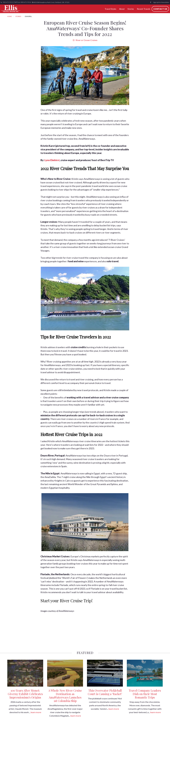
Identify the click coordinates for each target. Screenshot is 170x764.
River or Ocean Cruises (85, 40)
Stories (131, 9)
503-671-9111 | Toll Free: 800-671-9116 (16, 2)
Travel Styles (110, 9)
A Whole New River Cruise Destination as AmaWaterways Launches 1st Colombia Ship (65, 696)
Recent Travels (143, 9)
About (122, 9)
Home (9, 16)
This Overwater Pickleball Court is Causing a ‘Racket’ (105, 692)
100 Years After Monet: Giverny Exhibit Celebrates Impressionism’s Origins (25, 694)
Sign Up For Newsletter (161, 2)
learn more (36, 712)
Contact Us (160, 9)
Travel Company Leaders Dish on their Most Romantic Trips (145, 694)
